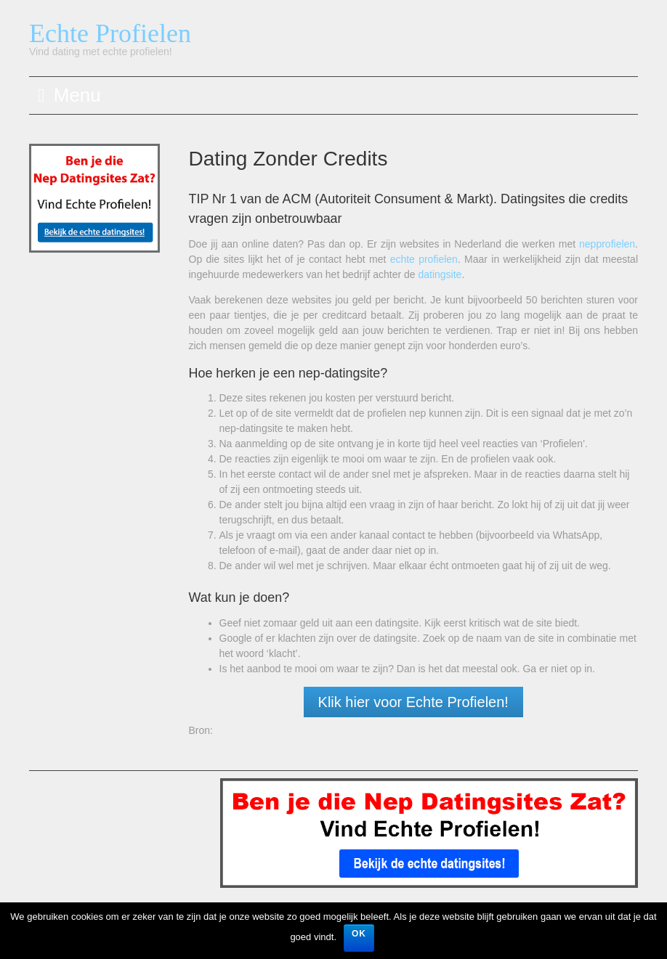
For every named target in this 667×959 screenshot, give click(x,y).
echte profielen (424, 259)
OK (359, 934)
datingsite (439, 274)
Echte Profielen (110, 33)
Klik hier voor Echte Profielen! (413, 702)
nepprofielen (607, 244)
